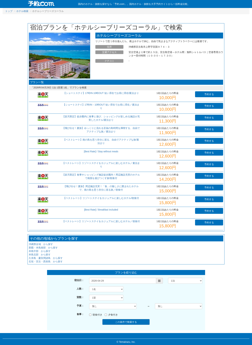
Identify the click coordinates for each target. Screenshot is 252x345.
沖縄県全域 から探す (41, 244)
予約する (209, 94)
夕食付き (111, 314)
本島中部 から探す (40, 251)
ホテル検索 (22, 11)
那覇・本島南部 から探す (43, 247)
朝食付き (95, 314)
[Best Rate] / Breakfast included (101, 209)
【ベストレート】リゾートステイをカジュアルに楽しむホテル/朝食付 (101, 198)
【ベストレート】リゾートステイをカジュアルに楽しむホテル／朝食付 (101, 221)
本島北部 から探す (40, 254)
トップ (8, 11)
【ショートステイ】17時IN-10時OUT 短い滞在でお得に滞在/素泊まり (101, 93)
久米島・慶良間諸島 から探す (46, 258)
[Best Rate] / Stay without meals (101, 151)
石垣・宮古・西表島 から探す (46, 261)
